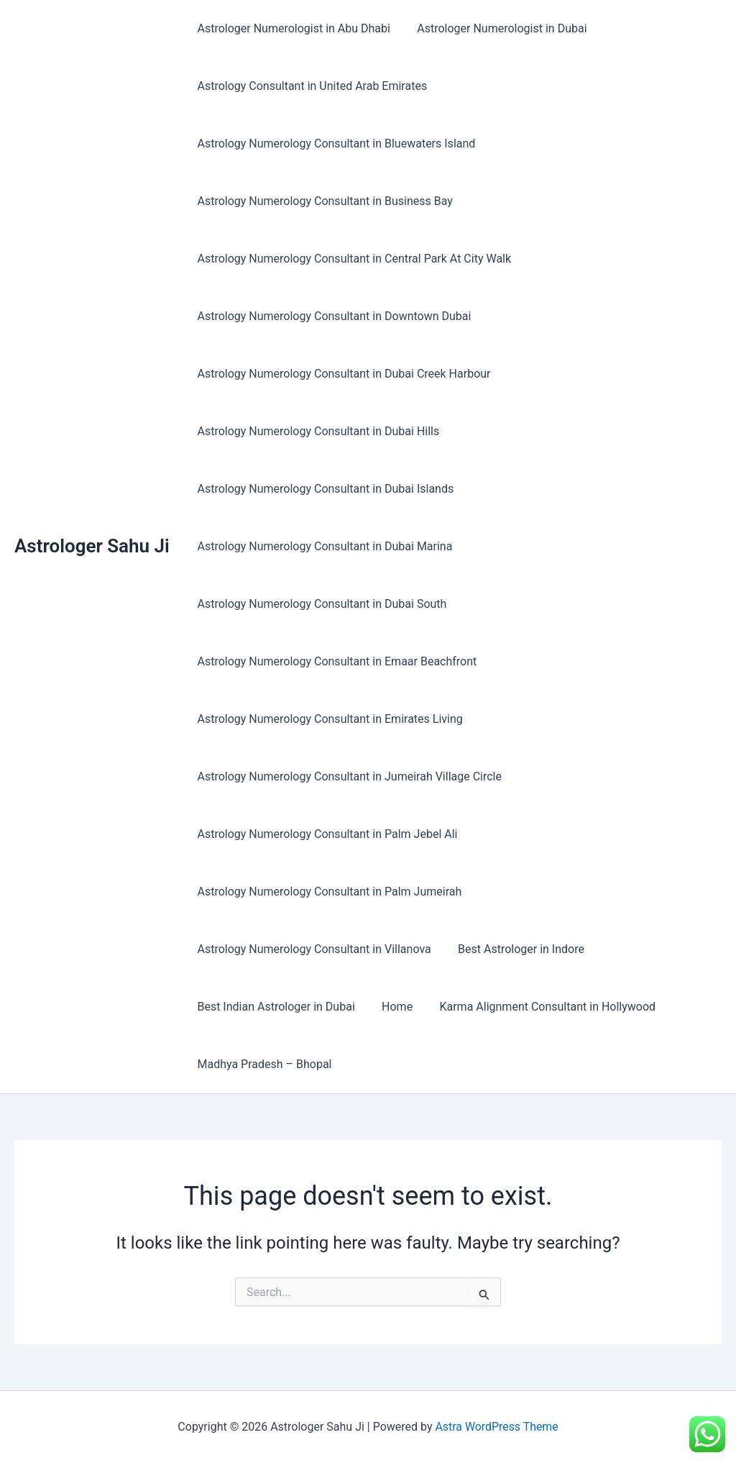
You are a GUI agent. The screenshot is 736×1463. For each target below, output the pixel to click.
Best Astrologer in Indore (515, 949)
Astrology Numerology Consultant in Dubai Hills (317, 431)
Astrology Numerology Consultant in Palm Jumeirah (328, 891)
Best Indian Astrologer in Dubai (274, 1006)
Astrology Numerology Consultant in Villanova (312, 949)
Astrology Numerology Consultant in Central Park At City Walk (353, 258)
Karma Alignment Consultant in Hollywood (538, 1006)
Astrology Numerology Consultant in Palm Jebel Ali (326, 834)
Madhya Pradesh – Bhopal (263, 1064)
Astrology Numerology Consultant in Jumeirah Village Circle (348, 776)
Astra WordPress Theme (496, 1427)
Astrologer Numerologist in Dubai (496, 28)
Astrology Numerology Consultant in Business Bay (323, 201)
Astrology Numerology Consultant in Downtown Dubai (332, 316)
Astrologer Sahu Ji (92, 546)
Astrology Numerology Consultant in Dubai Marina (323, 546)
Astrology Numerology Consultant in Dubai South (320, 604)
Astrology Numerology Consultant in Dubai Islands (324, 489)
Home (391, 1006)
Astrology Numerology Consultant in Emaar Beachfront (335, 661)
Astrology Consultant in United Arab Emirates (311, 86)
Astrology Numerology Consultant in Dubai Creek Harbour (342, 373)
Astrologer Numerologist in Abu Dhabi (292, 28)
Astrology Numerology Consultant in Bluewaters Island (335, 143)
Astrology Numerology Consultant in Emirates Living (328, 719)
